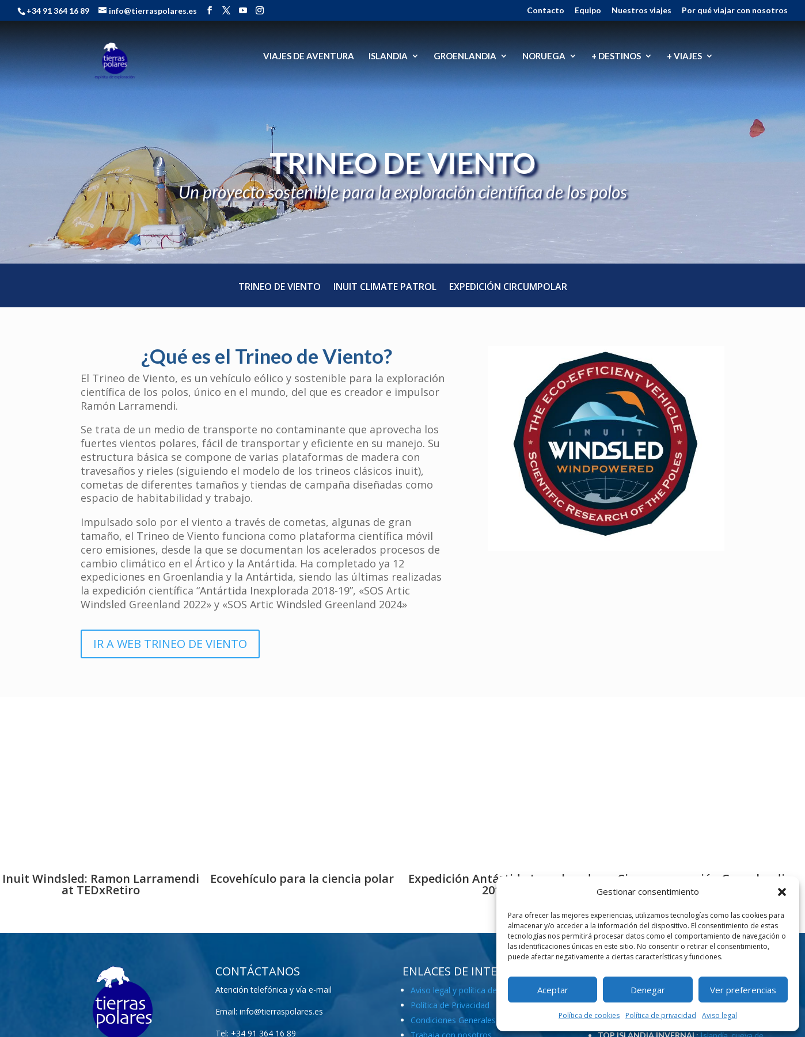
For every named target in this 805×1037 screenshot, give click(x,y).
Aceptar (552, 990)
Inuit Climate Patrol (384, 288)
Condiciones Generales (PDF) (465, 1020)
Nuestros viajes (641, 10)
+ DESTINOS (616, 56)
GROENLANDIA (465, 56)
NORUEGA (543, 56)
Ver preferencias (743, 990)
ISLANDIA (388, 56)
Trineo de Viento (279, 288)
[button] (782, 892)
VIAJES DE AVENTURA (308, 56)
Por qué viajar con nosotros (735, 10)
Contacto (545, 10)
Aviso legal (719, 1015)
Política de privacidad (660, 1015)
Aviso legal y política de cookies (469, 990)
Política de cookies (589, 1015)
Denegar (648, 990)
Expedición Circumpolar (508, 288)
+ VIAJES (684, 56)
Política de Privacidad (450, 1005)
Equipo (588, 10)
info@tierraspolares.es (281, 1011)
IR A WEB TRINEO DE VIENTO (170, 643)
